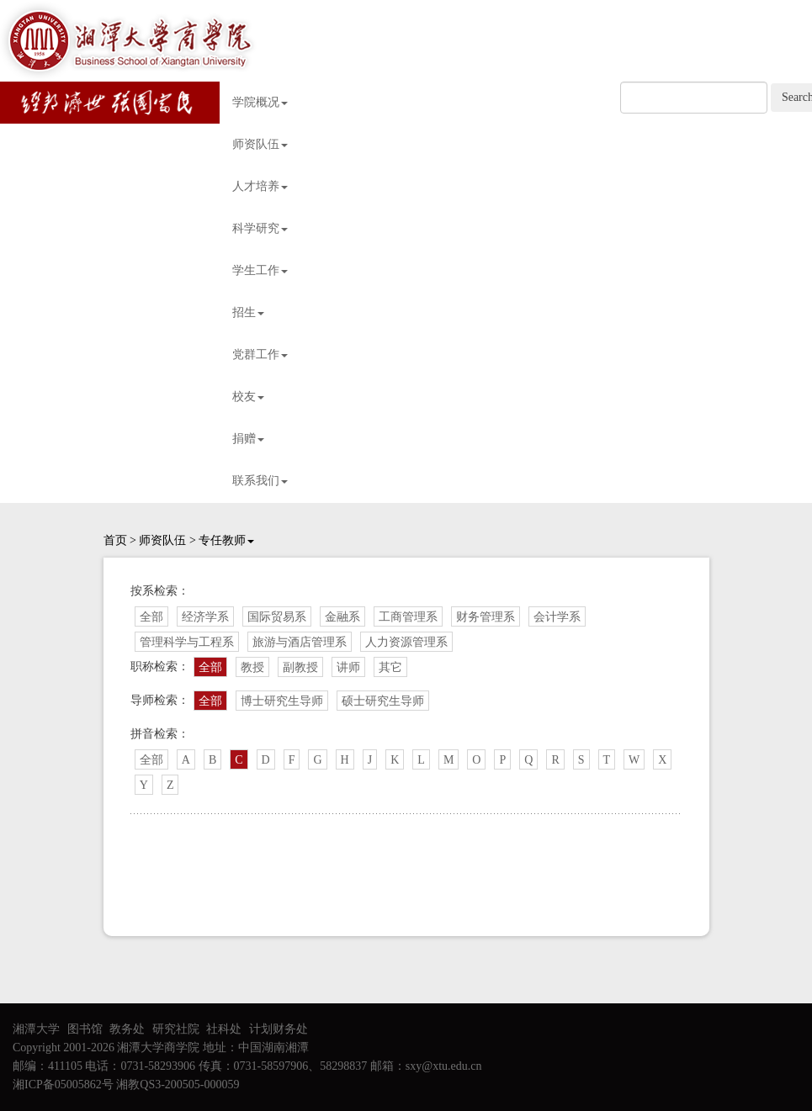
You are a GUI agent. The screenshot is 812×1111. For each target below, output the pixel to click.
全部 (151, 617)
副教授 (300, 667)
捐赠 (248, 438)
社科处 (223, 1029)
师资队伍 (260, 144)
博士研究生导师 (282, 701)
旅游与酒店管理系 (299, 642)
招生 (248, 312)
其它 (390, 667)
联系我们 (260, 480)
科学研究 (260, 228)
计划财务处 (278, 1029)
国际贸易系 (276, 617)
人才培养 (260, 186)
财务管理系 (485, 617)
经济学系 (205, 617)
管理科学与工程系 (187, 642)
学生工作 (260, 270)
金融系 (342, 617)
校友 (248, 396)
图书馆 (85, 1029)
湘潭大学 (36, 1029)
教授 (252, 667)
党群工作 (260, 354)
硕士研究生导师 (383, 701)
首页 (115, 540)
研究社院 (175, 1029)
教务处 (127, 1029)
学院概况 (260, 102)
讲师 (348, 667)
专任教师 (226, 540)
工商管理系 (408, 617)
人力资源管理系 (406, 642)
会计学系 (557, 617)
